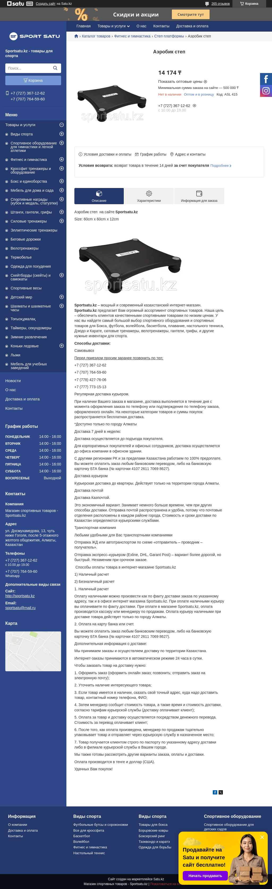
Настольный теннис (89, 853)
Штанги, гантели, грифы (31, 212)
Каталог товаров (96, 36)
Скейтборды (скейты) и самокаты (30, 277)
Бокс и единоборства (29, 181)
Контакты (14, 408)
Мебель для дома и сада (32, 190)
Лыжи (15, 355)
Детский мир (21, 297)
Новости (13, 380)
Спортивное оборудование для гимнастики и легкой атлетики (34, 147)
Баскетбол (81, 836)
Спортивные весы (26, 288)
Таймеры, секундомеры (31, 328)
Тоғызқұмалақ (23, 319)
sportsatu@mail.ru (20, 608)
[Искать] (55, 68)
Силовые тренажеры (29, 221)
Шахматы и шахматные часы (31, 308)
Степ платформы (169, 36)
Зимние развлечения (29, 337)
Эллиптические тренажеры (34, 230)
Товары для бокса (153, 825)
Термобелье (21, 257)
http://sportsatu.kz (20, 596)
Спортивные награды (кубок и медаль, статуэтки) (34, 201)
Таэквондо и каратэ (154, 842)
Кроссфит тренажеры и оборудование (31, 170)
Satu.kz (158, 879)
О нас (10, 389)
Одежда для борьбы (155, 847)
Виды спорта (22, 134)
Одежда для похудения (31, 266)
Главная (83, 26)
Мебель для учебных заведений (29, 366)
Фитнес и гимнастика (29, 159)
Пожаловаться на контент (169, 884)
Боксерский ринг (152, 836)
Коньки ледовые (25, 346)
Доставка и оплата (22, 399)
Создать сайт (46, 4)
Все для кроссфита (88, 830)
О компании (17, 825)
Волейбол (81, 842)
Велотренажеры (25, 248)
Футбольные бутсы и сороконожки (100, 825)
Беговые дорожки (26, 239)
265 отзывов (220, 4)
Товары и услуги (20, 124)
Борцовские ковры (153, 830)
